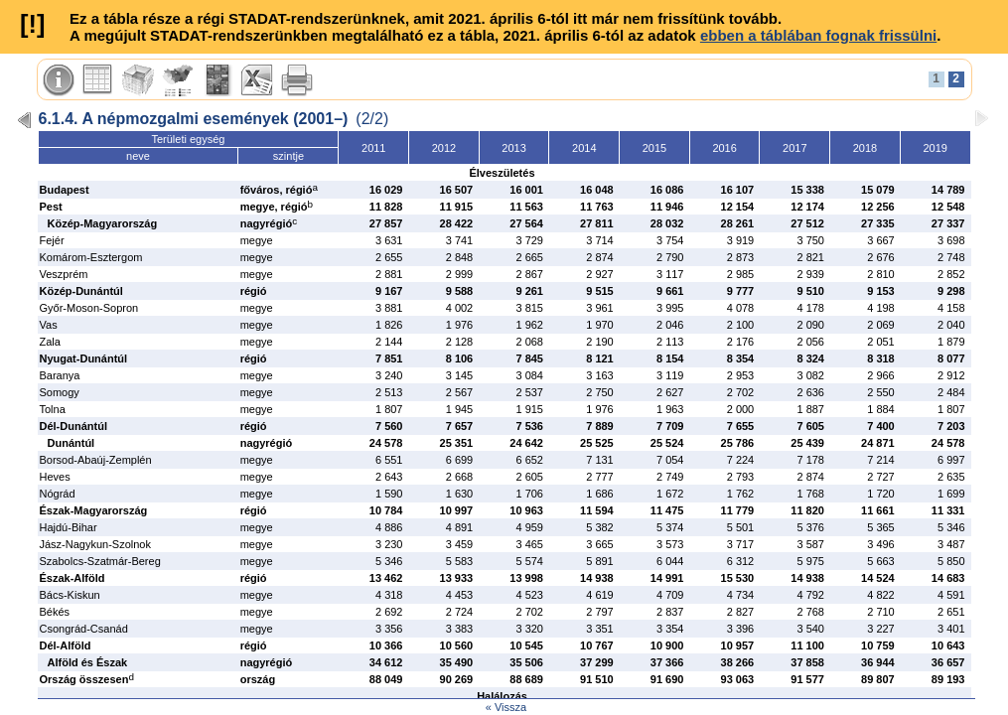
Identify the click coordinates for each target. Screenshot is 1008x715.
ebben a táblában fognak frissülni (818, 35)
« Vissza (506, 707)
